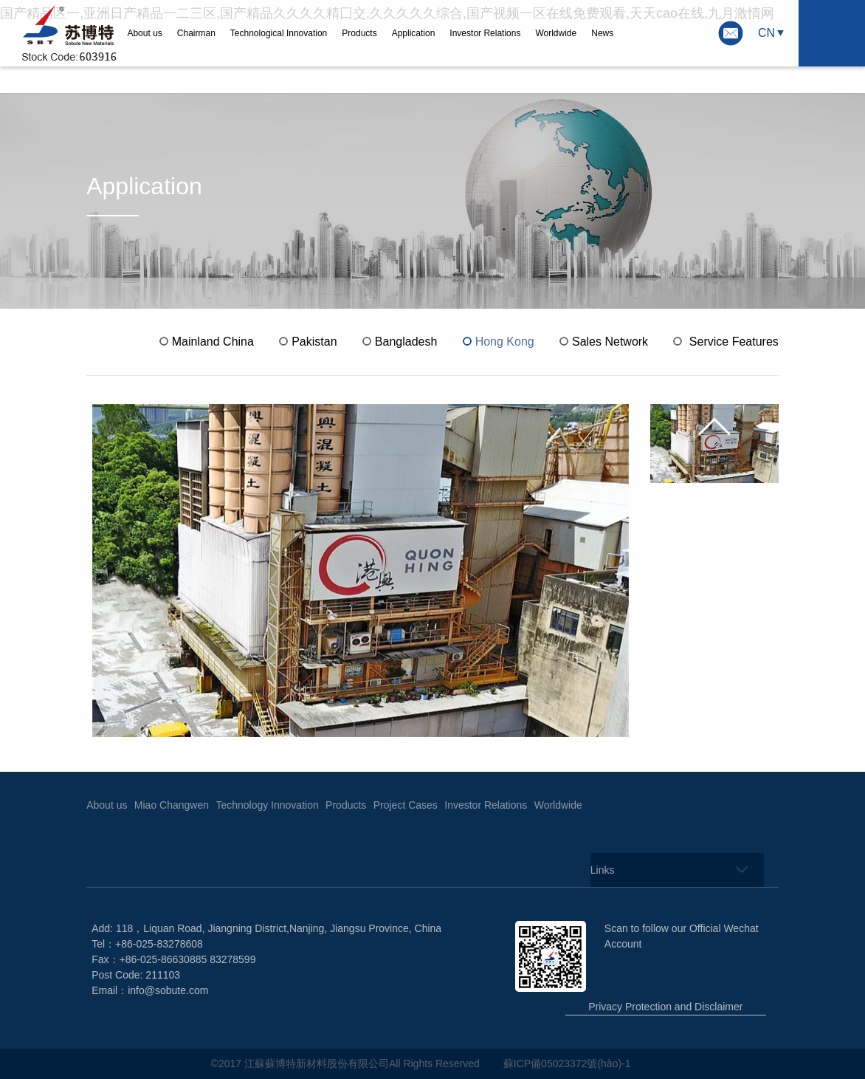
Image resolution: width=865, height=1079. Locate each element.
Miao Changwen (171, 805)
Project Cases (405, 805)
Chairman (196, 33)
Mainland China (213, 341)
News (602, 33)
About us (144, 33)
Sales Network (610, 341)
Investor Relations (484, 33)
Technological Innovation (278, 33)
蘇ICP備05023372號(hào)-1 (568, 1063)
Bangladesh (406, 341)
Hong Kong (504, 341)
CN (766, 33)
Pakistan (314, 341)
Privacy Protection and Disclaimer (665, 1007)
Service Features (734, 341)
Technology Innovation (267, 805)
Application (413, 33)
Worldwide (555, 33)
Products (359, 33)
